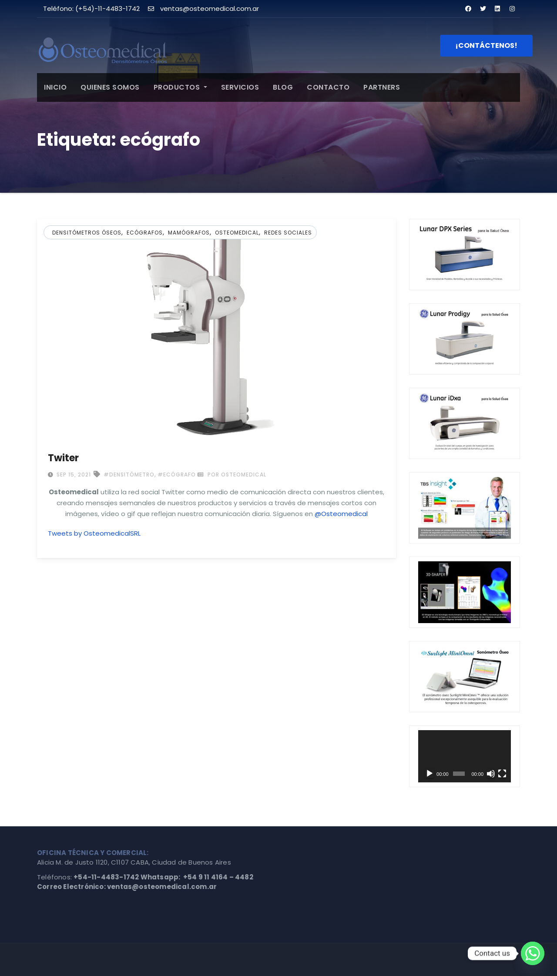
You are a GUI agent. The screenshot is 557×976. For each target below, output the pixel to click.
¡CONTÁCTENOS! (486, 45)
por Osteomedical (232, 474)
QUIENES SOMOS (110, 87)
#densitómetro (129, 474)
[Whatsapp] (532, 953)
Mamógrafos (189, 232)
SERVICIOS (240, 87)
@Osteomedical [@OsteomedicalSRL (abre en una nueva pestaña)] (341, 513)
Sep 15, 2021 (73, 474)
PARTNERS (381, 87)
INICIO (55, 87)
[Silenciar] (491, 773)
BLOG (283, 87)
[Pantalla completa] (502, 773)
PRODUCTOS (180, 87)
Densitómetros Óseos (86, 232)
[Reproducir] (429, 773)
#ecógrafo (177, 474)
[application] (464, 756)
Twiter (63, 458)
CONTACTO (328, 87)
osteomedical (237, 232)
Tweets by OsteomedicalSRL (94, 533)
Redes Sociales (288, 232)
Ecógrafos (145, 232)
